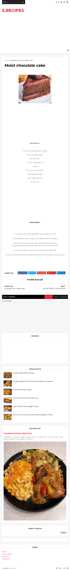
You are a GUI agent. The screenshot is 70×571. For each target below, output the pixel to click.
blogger (49, 296)
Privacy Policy (7, 554)
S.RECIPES (13, 10)
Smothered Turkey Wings (22, 390)
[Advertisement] (35, 30)
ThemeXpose (13, 568)
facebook (63, 296)
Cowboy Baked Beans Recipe (23, 373)
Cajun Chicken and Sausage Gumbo (25, 406)
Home (7, 60)
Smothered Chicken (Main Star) (18, 433)
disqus (56, 296)
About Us (5, 556)
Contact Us (6, 559)
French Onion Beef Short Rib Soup (25, 398)
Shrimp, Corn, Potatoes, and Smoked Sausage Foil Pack (33, 415)
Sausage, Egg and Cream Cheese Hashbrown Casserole (33, 381)
